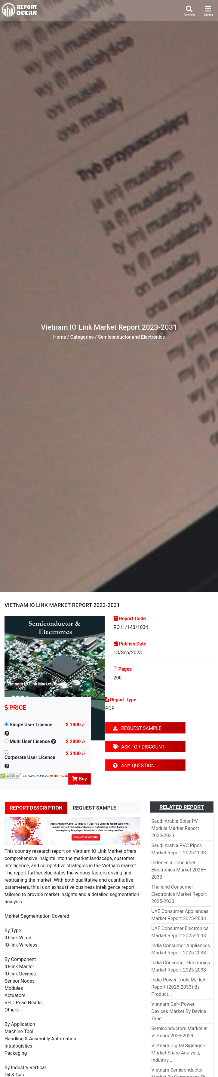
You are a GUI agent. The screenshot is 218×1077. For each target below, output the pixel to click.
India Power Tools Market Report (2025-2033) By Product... (178, 987)
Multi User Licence (30, 741)
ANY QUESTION (134, 765)
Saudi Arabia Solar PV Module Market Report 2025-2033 (175, 828)
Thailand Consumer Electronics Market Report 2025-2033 (179, 894)
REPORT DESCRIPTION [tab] (36, 808)
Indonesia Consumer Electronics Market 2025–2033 (178, 870)
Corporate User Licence (30, 757)
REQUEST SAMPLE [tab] (94, 808)
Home (59, 337)
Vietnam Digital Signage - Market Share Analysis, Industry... (178, 1053)
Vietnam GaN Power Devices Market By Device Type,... (178, 1011)
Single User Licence (31, 725)
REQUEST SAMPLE (137, 728)
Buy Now (79, 780)
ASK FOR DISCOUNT (138, 747)
